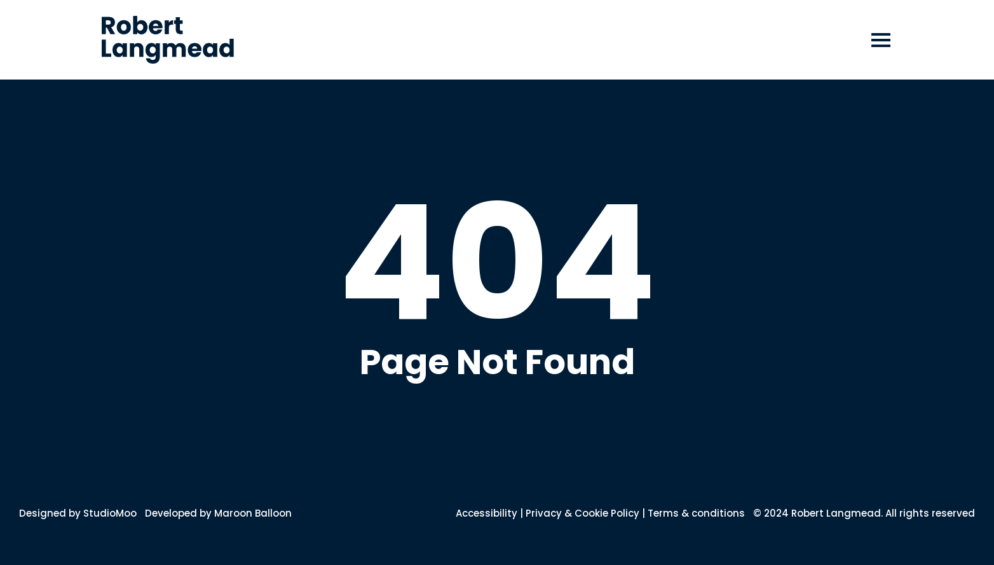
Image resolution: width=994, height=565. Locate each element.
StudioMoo (110, 513)
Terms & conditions (696, 513)
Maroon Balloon (253, 513)
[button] (882, 39)
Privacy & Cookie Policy (582, 513)
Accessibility (486, 513)
